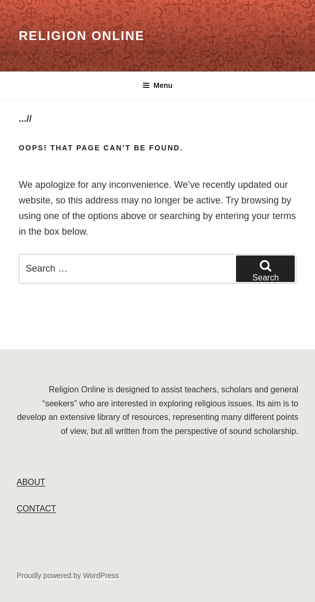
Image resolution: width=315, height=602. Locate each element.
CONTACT (36, 508)
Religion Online (82, 36)
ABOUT (31, 482)
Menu (157, 85)
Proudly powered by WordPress (68, 575)
